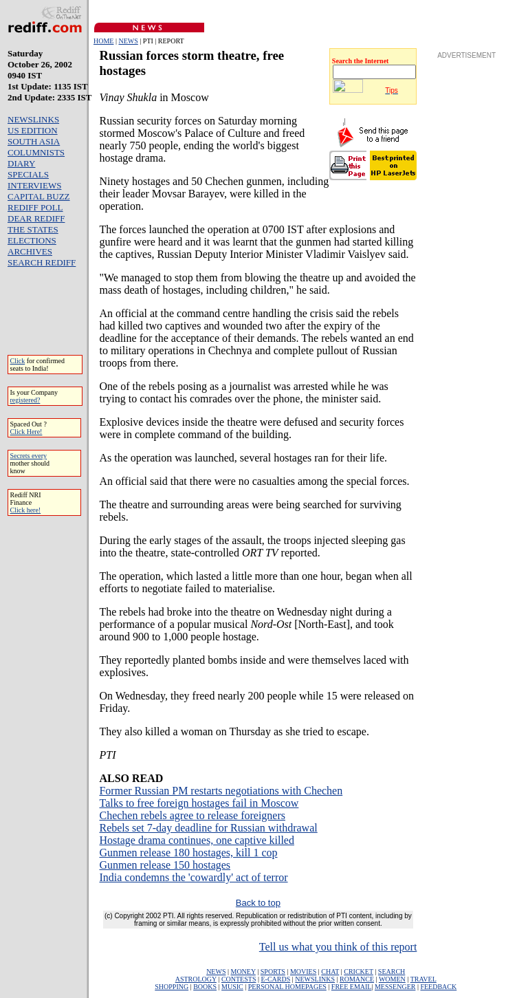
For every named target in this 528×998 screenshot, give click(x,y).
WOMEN (392, 979)
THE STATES (33, 229)
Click (17, 361)
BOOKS (205, 986)
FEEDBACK (438, 986)
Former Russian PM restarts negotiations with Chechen (220, 790)
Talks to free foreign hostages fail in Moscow (198, 803)
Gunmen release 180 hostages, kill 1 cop (188, 852)
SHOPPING (171, 986)
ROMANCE (357, 979)
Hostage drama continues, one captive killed (196, 840)
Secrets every (28, 455)
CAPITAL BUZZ (39, 196)
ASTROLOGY (196, 979)
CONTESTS (238, 979)
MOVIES (303, 971)
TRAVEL (423, 979)
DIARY (21, 163)
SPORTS (273, 971)
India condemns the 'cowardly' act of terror (193, 877)
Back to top (258, 903)
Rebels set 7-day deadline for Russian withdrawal (208, 828)
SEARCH (391, 971)
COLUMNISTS (36, 152)
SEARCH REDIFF (42, 262)
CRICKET (358, 971)
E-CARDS (275, 979)
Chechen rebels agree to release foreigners (192, 815)
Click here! (25, 510)
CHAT (330, 971)
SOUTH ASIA (34, 141)
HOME (103, 41)
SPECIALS (28, 174)
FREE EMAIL (351, 986)
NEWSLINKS (33, 119)
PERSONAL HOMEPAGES (287, 986)
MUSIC (232, 986)
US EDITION (33, 130)
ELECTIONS (32, 240)
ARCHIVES (30, 251)
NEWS (128, 41)
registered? (25, 400)
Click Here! (26, 431)
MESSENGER (395, 986)
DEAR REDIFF (36, 218)
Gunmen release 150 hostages (164, 865)
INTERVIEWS (34, 185)
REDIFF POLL (35, 207)
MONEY (243, 971)
